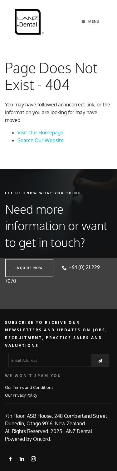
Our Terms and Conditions (29, 387)
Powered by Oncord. (28, 439)
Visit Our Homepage (40, 132)
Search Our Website (40, 140)
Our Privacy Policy (21, 395)
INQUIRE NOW (18, 262)
